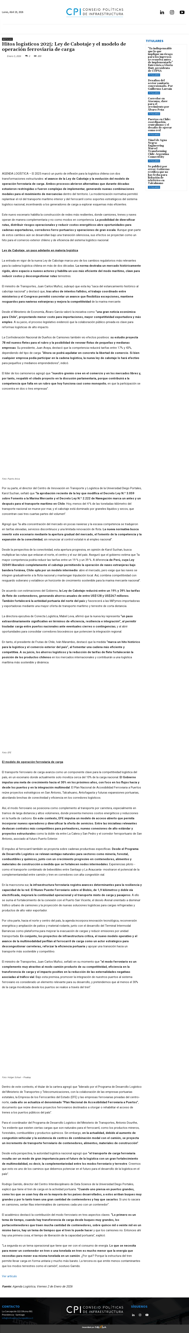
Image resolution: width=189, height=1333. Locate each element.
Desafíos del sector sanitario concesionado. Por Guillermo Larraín (160, 83)
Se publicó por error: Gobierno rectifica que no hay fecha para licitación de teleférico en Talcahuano (160, 164)
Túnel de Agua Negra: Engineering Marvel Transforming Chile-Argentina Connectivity (160, 140)
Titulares (154, 73)
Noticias (7, 39)
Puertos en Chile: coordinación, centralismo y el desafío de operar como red (159, 119)
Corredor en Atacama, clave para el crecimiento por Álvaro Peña (160, 100)
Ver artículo (9, 1276)
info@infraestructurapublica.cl (17, 1318)
